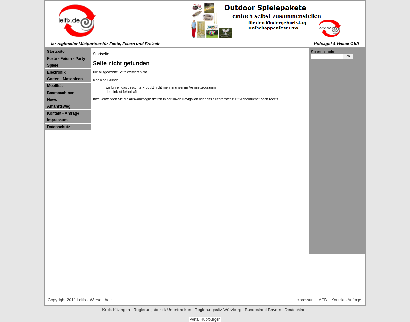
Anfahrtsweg (58, 106)
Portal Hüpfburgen (204, 319)
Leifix (81, 300)
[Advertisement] (336, 158)
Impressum (57, 120)
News (52, 99)
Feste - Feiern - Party (66, 58)
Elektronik (56, 72)
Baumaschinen (60, 93)
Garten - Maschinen (65, 79)
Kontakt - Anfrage (63, 113)
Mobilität (55, 86)
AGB (322, 300)
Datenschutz (58, 127)
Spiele (52, 65)
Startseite (56, 51)
